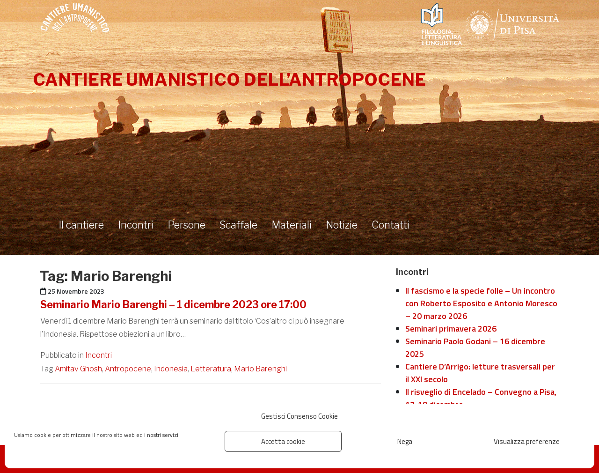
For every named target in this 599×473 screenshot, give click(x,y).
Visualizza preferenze (527, 441)
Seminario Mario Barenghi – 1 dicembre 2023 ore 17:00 (173, 304)
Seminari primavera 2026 (451, 328)
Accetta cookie (283, 441)
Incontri (135, 225)
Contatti (390, 225)
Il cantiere (81, 225)
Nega (404, 441)
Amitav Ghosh (78, 368)
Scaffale (238, 225)
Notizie (342, 225)
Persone (186, 225)
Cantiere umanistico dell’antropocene (229, 79)
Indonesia (171, 368)
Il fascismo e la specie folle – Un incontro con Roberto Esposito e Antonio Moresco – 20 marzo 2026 (481, 303)
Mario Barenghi (260, 368)
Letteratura (210, 368)
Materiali (291, 225)
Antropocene (128, 368)
